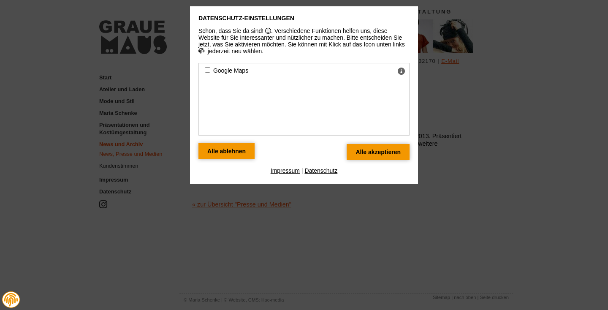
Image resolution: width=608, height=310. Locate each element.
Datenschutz (320, 170)
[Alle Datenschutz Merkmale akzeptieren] (378, 152)
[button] (11, 300)
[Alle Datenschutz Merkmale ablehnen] (226, 151)
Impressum (285, 170)
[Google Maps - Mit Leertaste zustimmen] (207, 70)
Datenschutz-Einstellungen (246, 18)
